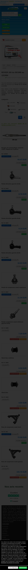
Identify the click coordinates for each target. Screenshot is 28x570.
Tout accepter (23, 567)
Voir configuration (13, 567)
